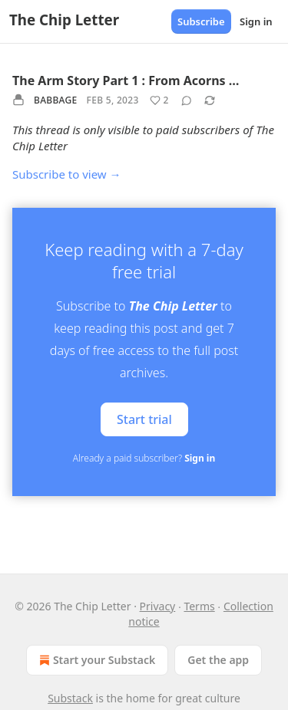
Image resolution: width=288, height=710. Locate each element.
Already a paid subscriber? (144, 458)
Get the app (218, 659)
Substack (70, 698)
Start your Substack (95, 660)
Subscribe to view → (66, 174)
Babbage (56, 100)
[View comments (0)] (187, 100)
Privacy (158, 606)
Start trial (144, 419)
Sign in (256, 21)
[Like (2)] (159, 100)
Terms (199, 606)
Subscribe (201, 21)
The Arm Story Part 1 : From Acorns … (125, 80)
